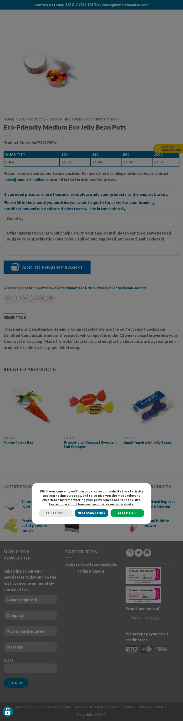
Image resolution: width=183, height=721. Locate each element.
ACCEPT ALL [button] (127, 513)
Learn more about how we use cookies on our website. (91, 504)
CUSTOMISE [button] (56, 513)
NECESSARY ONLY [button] (91, 513)
